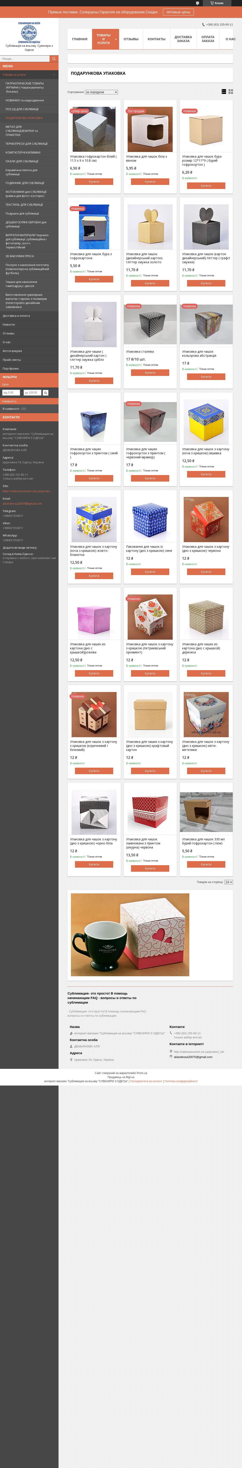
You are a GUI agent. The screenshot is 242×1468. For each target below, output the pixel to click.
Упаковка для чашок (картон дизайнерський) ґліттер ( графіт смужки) (206, 258)
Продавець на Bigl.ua (121, 1077)
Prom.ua (142, 1073)
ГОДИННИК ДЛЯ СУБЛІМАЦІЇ (25, 183)
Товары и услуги (14, 74)
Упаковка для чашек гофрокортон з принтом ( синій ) (94, 453)
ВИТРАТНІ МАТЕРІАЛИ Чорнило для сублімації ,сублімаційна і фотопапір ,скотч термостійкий (27, 241)
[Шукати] (54, 58)
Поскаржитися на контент (146, 1081)
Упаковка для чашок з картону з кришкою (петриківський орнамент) (149, 648)
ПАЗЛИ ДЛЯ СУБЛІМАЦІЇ (22, 161)
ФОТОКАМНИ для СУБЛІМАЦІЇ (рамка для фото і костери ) (26, 194)
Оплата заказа (208, 39)
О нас (7, 342)
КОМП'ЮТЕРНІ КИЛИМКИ (23, 152)
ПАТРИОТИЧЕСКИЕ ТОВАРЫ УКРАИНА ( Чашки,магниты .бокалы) (25, 87)
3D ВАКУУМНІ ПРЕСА (20, 256)
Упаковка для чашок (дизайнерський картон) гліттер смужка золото (144, 258)
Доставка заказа (183, 39)
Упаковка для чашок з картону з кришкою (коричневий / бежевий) (93, 746)
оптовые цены (178, 12)
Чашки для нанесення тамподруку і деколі (21, 284)
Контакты (156, 39)
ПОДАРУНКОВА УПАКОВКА (24, 118)
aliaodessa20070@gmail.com (22, 503)
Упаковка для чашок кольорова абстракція (199, 354)
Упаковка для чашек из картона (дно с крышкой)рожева (87, 648)
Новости (9, 324)
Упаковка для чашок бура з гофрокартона (91, 256)
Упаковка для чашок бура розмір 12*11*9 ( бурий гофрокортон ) (202, 160)
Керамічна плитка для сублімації (21, 172)
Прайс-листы (12, 360)
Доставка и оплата (16, 316)
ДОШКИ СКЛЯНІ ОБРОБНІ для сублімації (26, 224)
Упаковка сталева (140, 352)
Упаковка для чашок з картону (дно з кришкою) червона (205, 549)
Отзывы (8, 333)
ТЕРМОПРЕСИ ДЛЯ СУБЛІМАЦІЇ (26, 144)
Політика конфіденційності (181, 1081)
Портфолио (11, 368)
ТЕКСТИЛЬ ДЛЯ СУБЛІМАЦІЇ (24, 205)
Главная (79, 39)
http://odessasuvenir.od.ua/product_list (27, 491)
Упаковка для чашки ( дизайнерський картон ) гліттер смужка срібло (88, 356)
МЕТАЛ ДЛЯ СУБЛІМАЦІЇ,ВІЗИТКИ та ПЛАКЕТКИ (22, 131)
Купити (94, 181)
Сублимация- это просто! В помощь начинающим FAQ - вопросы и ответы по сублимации (107, 1013)
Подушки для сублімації (22, 213)
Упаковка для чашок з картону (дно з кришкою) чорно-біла (93, 841)
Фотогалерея (12, 351)
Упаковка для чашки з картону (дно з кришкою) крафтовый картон (149, 746)
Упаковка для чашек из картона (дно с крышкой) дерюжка (201, 648)
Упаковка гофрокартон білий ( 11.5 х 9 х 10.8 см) (93, 158)
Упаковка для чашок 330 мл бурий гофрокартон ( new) (203, 841)
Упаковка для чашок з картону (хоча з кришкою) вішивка (205, 451)
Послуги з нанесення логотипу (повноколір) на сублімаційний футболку (27, 269)
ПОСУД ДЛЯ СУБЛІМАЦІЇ (22, 109)
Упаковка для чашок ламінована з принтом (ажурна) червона (143, 843)
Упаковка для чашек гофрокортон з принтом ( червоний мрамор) (145, 453)
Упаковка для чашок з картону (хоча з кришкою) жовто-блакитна (93, 551)
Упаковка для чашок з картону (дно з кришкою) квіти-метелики (205, 746)
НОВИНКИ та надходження (25, 100)
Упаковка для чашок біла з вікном (146, 158)
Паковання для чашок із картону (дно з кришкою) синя (149, 549)
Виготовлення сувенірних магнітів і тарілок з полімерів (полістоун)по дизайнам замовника (26, 301)
